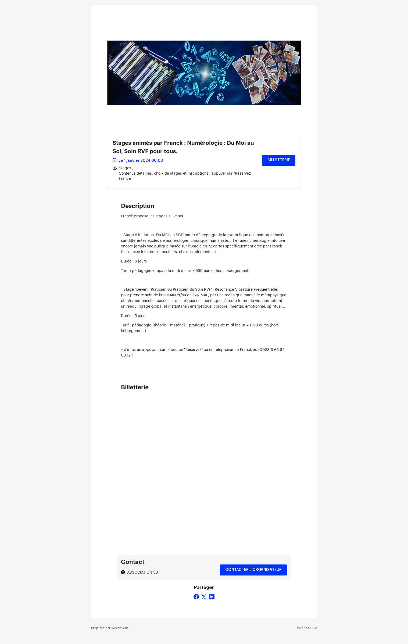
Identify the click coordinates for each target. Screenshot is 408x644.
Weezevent (119, 628)
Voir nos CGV (307, 628)
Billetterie (278, 160)
